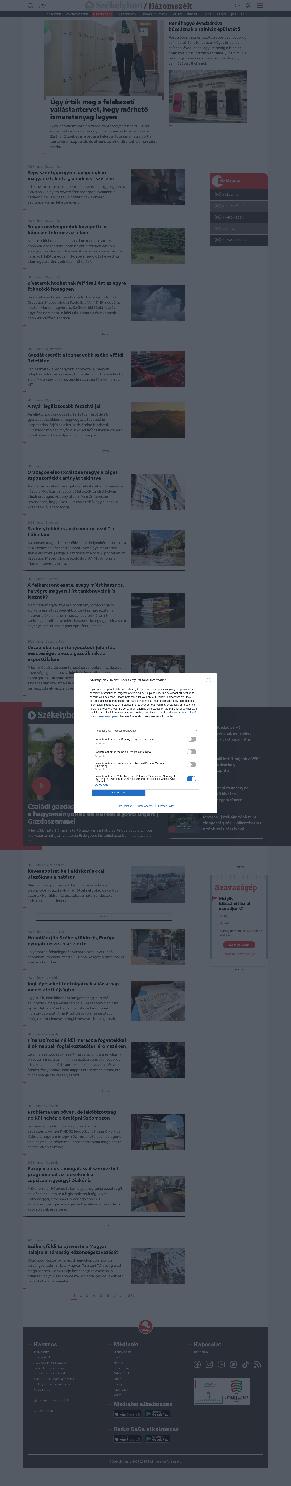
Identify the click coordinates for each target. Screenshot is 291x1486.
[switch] (191, 739)
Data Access (145, 805)
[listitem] (145, 731)
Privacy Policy (166, 805)
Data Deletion (124, 805)
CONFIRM (119, 792)
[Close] (209, 680)
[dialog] (145, 743)
